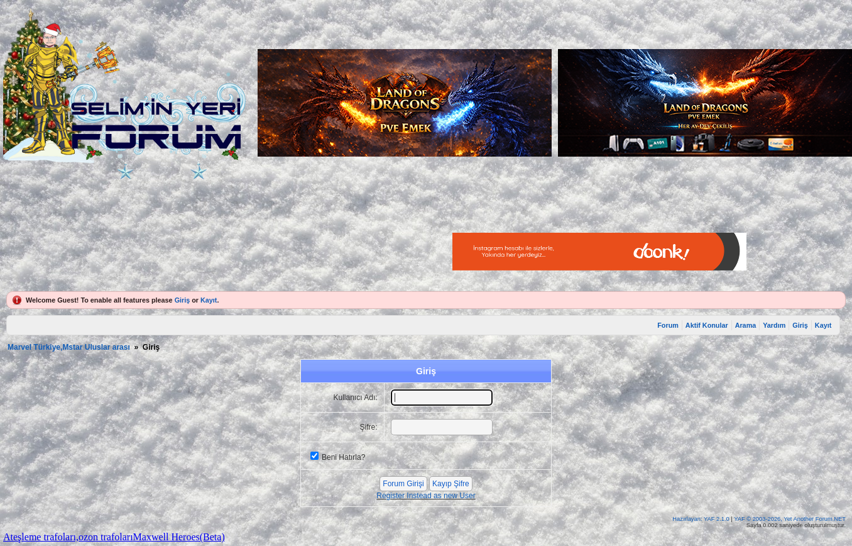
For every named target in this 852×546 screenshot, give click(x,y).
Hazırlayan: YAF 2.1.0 (701, 519)
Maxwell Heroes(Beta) (179, 537)
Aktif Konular (706, 325)
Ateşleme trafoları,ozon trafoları (68, 537)
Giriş (182, 300)
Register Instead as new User (425, 495)
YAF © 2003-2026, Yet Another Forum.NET (790, 519)
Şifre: (369, 427)
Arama (745, 325)
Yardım (774, 325)
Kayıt (208, 300)
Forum (668, 325)
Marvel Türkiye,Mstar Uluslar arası (69, 347)
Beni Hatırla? (343, 457)
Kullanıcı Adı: (356, 397)
